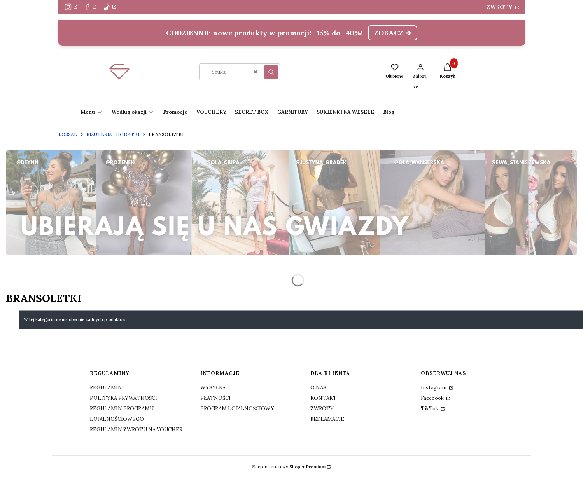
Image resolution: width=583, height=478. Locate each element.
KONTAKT (323, 398)
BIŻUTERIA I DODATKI (112, 134)
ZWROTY (500, 6)
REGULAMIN (106, 387)
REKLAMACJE (327, 419)
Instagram (434, 387)
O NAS (318, 387)
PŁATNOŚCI (215, 398)
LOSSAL (67, 134)
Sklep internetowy (289, 466)
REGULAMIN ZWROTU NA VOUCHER (136, 429)
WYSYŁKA (213, 387)
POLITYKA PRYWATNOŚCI (123, 398)
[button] (271, 72)
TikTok (430, 408)
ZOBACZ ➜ (392, 32)
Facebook (433, 398)
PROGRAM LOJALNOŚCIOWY (237, 408)
